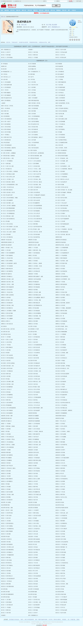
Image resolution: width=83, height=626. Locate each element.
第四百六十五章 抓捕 (6, 470)
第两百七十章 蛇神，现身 (7, 300)
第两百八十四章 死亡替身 (61, 310)
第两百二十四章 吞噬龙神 (61, 258)
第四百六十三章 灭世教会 (34, 468)
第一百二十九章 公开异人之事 (8, 176)
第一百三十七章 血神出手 (61, 182)
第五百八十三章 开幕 (33, 573)
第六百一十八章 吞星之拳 (7, 604)
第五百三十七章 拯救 (6, 533)
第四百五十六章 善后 (6, 463)
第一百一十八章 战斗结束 (34, 166)
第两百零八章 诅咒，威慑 (34, 245)
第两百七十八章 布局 (60, 305)
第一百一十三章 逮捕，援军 (62, 160)
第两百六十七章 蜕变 (6, 297)
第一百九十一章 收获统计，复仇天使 (64, 229)
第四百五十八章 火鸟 (60, 463)
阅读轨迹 (58, 10)
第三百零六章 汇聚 (5, 331)
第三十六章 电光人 (60, 92)
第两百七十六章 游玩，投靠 (7, 305)
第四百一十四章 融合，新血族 (8, 426)
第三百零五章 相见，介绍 (61, 329)
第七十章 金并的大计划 (33, 124)
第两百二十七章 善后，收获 (62, 260)
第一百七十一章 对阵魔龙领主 (8, 213)
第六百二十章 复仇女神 (61, 57)
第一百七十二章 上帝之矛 (34, 213)
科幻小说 (41, 10)
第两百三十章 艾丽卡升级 (61, 263)
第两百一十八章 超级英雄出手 (62, 252)
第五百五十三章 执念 (33, 547)
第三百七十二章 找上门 (6, 389)
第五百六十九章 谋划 (60, 560)
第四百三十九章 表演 (33, 447)
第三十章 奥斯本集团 (60, 87)
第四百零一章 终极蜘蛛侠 (61, 413)
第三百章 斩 (4, 326)
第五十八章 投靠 (32, 113)
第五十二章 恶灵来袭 (33, 108)
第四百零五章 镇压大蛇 (6, 418)
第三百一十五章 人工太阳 (7, 339)
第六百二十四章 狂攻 (33, 54)
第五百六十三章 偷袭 (60, 555)
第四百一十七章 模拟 (6, 428)
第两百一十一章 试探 (33, 247)
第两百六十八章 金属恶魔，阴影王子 (36, 297)
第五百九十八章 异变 (33, 586)
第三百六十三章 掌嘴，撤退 (7, 381)
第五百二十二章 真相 (6, 520)
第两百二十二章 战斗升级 (7, 258)
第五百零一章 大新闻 (6, 502)
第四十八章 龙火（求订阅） (7, 105)
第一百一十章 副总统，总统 (62, 158)
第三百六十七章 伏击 (33, 384)
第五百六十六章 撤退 (60, 557)
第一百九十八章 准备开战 (7, 237)
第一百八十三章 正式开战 (7, 224)
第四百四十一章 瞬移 (6, 449)
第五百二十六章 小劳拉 (33, 523)
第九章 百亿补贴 (59, 69)
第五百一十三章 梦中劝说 (7, 512)
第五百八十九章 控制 (33, 578)
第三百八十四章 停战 (6, 400)
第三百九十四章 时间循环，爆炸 (35, 407)
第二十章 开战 (31, 79)
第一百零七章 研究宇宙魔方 (62, 155)
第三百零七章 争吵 (32, 331)
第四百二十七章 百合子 (33, 436)
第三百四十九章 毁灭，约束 (34, 368)
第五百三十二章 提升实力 (34, 528)
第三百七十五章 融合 (6, 392)
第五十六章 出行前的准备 (61, 111)
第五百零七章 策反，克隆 (7, 507)
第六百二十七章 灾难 (33, 52)
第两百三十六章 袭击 (60, 268)
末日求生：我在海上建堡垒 (55, 619)
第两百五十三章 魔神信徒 (34, 284)
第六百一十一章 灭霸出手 (61, 597)
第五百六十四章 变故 (6, 557)
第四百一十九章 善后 (60, 428)
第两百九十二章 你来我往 (34, 318)
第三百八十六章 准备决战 (61, 400)
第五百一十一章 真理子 (33, 510)
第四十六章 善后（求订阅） (34, 103)
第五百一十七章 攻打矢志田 (34, 515)
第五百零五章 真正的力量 (34, 505)
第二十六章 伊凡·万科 (33, 84)
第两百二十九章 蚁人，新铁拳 (35, 263)
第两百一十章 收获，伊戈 (7, 247)
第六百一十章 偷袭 (32, 597)
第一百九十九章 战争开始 (34, 237)
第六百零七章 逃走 (32, 594)
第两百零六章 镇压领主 (61, 242)
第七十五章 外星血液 (6, 129)
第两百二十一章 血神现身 (61, 255)
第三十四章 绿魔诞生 (6, 92)
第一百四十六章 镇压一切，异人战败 (64, 189)
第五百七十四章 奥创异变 (34, 565)
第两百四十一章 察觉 (33, 273)
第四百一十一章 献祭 (6, 423)
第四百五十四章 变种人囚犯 (34, 460)
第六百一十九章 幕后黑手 (34, 604)
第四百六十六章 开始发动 (34, 470)
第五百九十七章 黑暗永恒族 (7, 586)
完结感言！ (30, 49)
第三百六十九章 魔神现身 (7, 386)
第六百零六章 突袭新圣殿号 (7, 594)
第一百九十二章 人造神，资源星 (8, 231)
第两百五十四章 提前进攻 (61, 284)
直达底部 (54, 24)
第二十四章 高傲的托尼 (61, 82)
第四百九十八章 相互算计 (7, 499)
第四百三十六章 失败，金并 (34, 444)
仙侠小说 (18, 10)
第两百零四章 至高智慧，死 (7, 242)
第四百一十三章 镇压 (60, 423)
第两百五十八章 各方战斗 (7, 289)
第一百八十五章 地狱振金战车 (62, 224)
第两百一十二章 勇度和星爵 (62, 247)
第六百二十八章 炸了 (6, 52)
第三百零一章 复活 (32, 326)
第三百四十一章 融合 (60, 360)
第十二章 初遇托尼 (60, 71)
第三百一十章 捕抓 (32, 334)
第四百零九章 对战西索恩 (34, 421)
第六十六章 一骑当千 (6, 121)
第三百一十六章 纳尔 (33, 339)
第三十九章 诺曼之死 (60, 95)
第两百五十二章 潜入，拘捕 (7, 284)
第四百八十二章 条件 (60, 484)
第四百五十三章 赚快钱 (6, 460)
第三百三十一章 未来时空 (34, 352)
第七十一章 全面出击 (60, 124)
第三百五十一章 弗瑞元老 (7, 371)
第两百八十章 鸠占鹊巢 (33, 308)
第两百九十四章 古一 (6, 321)
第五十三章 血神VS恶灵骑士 (62, 108)
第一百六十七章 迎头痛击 (61, 208)
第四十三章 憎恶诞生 (6, 100)
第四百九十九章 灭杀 (33, 499)
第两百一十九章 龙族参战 (7, 255)
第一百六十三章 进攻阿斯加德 (35, 205)
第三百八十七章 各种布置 (7, 402)
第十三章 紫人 (4, 74)
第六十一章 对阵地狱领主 (34, 116)
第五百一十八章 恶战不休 (61, 515)
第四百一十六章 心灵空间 (61, 426)
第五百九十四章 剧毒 (6, 583)
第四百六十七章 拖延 (60, 470)
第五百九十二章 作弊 (33, 581)
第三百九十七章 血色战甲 (34, 410)
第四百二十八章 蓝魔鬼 (61, 436)
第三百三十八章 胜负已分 (61, 358)
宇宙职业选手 (15, 42)
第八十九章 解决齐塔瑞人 (61, 139)
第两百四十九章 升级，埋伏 (7, 281)
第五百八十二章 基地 (6, 573)
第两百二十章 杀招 (32, 255)
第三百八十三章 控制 (60, 397)
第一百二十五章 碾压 (60, 171)
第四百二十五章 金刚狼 (61, 434)
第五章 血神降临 (32, 66)
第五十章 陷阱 (59, 105)
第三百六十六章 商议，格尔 (7, 384)
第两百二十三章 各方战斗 (34, 258)
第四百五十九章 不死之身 (7, 465)
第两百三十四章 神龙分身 (7, 268)
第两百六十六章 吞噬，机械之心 (63, 294)
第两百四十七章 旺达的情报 (34, 279)
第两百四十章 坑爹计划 (6, 273)
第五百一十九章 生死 (6, 518)
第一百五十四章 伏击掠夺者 (34, 197)
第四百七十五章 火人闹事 (34, 478)
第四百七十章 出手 (60, 473)
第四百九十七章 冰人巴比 (61, 497)
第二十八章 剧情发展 (6, 87)
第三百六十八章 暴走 (60, 384)
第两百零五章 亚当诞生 (33, 242)
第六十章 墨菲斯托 (5, 116)
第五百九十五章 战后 (33, 583)
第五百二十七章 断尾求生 (61, 523)
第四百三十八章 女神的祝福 (7, 447)
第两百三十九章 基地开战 (61, 271)
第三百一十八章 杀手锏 (6, 342)
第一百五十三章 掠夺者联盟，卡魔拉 (9, 197)
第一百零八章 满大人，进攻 (7, 158)
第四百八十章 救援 (5, 484)
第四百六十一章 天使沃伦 (61, 465)
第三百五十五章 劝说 (33, 373)
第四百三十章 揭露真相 (33, 439)
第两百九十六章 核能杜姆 (61, 321)
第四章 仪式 (4, 66)
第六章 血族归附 (59, 66)
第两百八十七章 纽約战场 (61, 313)
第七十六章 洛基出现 (33, 129)
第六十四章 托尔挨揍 (33, 118)
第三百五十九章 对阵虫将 (61, 376)
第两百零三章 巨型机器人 (61, 239)
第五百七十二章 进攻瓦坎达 (62, 562)
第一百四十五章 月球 (33, 189)
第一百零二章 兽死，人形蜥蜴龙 (8, 153)
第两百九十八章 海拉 (33, 323)
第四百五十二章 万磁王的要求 (62, 457)
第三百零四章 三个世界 (33, 329)
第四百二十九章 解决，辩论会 (8, 439)
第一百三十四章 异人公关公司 (62, 179)
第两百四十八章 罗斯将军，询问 (63, 279)
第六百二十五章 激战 (6, 54)
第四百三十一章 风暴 (60, 439)
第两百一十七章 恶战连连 (34, 252)
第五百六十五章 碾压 (33, 557)
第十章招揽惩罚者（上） (6, 71)
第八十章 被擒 (59, 132)
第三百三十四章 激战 (33, 355)
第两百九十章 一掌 (60, 315)
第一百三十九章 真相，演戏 (34, 184)
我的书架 (7, 10)
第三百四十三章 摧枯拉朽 (34, 363)
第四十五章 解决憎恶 (60, 100)
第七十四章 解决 (59, 126)
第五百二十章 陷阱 (32, 518)
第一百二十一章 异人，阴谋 (34, 168)
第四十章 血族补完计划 (6, 97)
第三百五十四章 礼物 (6, 373)
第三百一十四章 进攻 (60, 336)
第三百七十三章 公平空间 (34, 389)
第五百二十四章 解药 (60, 520)
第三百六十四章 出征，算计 (34, 381)
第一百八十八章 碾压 (60, 226)
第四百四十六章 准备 (60, 452)
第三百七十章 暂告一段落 (34, 386)
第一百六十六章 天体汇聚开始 (35, 208)
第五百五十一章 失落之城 (61, 544)
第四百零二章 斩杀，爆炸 (7, 415)
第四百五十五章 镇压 (60, 460)
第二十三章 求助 (32, 82)
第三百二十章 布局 (60, 342)
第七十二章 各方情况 (6, 126)
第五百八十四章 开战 (60, 573)
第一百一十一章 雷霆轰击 (7, 160)
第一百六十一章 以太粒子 (61, 203)
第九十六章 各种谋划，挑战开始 (8, 147)
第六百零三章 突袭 (5, 591)
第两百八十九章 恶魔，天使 (34, 315)
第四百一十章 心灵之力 (61, 421)
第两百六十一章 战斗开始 (7, 292)
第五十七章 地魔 (5, 113)
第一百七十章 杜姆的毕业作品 (62, 210)
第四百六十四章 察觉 (60, 468)
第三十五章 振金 (32, 92)
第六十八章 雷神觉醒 (60, 121)
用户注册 (78, 1)
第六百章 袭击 (4, 589)
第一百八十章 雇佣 (5, 221)
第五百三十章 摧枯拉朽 (61, 526)
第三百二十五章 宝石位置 (34, 347)
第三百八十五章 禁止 (33, 400)
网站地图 (45, 625)
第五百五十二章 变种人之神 (7, 547)
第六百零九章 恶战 (5, 597)
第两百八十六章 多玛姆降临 (34, 313)
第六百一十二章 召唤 (6, 599)
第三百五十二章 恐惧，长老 (34, 371)
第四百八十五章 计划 (60, 486)
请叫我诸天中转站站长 (14, 619)
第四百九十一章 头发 (60, 491)
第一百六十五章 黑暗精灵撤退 (8, 208)
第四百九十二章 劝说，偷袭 (7, 494)
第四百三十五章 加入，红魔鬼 (8, 444)
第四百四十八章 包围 (33, 455)
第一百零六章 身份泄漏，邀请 (35, 155)
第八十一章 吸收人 (5, 134)
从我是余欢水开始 (43, 42)
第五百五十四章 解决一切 (61, 547)
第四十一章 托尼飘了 (33, 97)
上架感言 (3, 103)
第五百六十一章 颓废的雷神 (7, 555)
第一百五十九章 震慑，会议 (7, 203)
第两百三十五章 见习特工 (34, 268)
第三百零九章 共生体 (6, 334)
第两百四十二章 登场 (60, 273)
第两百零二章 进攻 (32, 239)
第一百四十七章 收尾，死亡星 (8, 192)
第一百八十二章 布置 (60, 221)
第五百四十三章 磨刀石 (6, 539)
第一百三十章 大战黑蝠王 (34, 176)
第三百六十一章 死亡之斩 (34, 379)
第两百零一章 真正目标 (6, 239)
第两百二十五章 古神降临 (7, 260)
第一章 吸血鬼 (4, 63)
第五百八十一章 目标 (60, 570)
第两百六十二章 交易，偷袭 (34, 292)
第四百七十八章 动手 (33, 481)
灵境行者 (8, 42)
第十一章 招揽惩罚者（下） (34, 71)
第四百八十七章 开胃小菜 (34, 489)
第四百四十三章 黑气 (60, 449)
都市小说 (24, 10)
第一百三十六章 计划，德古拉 (35, 182)
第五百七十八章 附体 (60, 568)
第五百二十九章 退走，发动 (34, 526)
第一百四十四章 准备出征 (7, 189)
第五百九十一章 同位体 (6, 581)
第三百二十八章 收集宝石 (34, 350)
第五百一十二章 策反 (60, 510)
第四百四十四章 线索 (6, 452)
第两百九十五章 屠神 (33, 321)
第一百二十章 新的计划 (6, 168)
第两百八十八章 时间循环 (7, 315)
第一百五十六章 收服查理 (7, 200)
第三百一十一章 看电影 (61, 334)
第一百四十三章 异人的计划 (62, 187)
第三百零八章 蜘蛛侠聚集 (61, 331)
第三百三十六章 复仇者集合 (7, 358)
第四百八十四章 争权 (33, 486)
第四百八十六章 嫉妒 (6, 489)
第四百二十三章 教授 (6, 434)
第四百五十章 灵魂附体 (6, 457)
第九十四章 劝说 (32, 145)
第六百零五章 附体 (60, 591)
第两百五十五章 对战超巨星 (7, 287)
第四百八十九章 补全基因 (7, 491)
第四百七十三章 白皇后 (61, 476)
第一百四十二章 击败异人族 (34, 187)
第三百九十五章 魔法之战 (61, 407)
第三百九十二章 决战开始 (61, 405)
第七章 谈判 (4, 69)
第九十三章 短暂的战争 (6, 145)
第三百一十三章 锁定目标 (34, 336)
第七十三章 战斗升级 (33, 126)
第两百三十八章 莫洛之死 (34, 271)
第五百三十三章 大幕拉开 (61, 528)
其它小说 (53, 10)
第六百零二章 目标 (60, 589)
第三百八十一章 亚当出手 (7, 397)
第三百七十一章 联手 (60, 386)
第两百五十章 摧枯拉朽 (33, 281)
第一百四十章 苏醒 (60, 184)
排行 (69, 10)
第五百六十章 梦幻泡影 (61, 552)
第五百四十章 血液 (5, 536)
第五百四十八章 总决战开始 (62, 541)
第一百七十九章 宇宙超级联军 (62, 218)
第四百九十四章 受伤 (60, 494)
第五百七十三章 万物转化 (7, 565)
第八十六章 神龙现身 (60, 137)
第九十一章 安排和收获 (33, 142)
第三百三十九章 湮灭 (6, 360)
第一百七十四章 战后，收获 (7, 216)
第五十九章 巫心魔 (60, 113)
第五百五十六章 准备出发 (34, 549)
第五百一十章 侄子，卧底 (7, 510)
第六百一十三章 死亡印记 (34, 599)
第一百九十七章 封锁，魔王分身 (63, 234)
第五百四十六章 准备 (6, 541)
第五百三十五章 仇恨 (33, 531)
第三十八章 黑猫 (32, 95)
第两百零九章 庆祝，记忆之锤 (62, 245)
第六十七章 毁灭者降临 (33, 121)
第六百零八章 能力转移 (61, 594)
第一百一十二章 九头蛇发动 (34, 160)
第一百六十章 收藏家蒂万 (34, 203)
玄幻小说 (12, 10)
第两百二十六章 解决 (33, 260)
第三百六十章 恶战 (5, 379)
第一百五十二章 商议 (60, 195)
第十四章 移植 (31, 74)
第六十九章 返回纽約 (6, 124)
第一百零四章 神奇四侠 (61, 153)
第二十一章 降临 (59, 79)
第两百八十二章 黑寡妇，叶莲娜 (8, 310)
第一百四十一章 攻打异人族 (7, 187)
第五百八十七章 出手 (60, 576)
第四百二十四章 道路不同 (34, 434)
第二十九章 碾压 (32, 87)
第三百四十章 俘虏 (32, 360)
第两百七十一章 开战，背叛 (34, 300)
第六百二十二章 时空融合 (7, 57)
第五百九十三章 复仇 (60, 581)
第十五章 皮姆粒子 (60, 74)
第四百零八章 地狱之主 (6, 421)
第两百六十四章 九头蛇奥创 (7, 294)
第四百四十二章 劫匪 (33, 449)
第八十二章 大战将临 (33, 134)
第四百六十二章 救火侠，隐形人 (8, 468)
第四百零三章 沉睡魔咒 (33, 415)
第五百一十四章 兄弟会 (33, 512)
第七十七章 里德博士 (60, 129)
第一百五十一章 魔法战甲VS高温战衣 (36, 195)
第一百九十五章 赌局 (6, 234)
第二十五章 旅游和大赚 (6, 84)
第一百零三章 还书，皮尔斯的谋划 (36, 153)
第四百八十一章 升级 (33, 484)
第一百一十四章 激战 (6, 163)
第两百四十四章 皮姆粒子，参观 (35, 276)
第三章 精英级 (59, 63)
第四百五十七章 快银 (33, 463)
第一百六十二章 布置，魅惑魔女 (8, 205)
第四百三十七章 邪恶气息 (61, 444)
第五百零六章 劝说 (60, 505)
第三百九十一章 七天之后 (34, 405)
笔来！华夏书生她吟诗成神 (41, 619)
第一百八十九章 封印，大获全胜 (8, 229)
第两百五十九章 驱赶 (33, 289)
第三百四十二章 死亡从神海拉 (8, 363)
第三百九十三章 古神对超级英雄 (8, 407)
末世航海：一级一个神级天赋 (68, 619)
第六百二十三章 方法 (60, 54)
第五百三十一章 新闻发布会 (7, 528)
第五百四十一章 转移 (33, 536)
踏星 (49, 42)
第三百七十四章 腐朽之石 (61, 389)
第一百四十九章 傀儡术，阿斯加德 (63, 192)
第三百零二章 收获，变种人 (62, 326)
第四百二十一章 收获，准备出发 (35, 431)
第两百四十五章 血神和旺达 (62, 276)
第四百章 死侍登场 (32, 413)
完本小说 (64, 10)
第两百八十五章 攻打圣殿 (7, 313)
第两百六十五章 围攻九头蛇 (34, 294)
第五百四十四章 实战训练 (34, 539)
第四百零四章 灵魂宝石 (61, 415)
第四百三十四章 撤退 (60, 442)
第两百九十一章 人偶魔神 (7, 318)
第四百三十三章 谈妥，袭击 (34, 442)
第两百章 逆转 (59, 237)
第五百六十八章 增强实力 (34, 560)
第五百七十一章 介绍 (33, 562)
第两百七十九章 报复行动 (7, 308)
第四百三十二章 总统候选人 (7, 442)
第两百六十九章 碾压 (60, 297)
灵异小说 (47, 10)
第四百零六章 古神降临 (33, 418)
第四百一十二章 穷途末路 (34, 423)
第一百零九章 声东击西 (33, 158)
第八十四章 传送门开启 (6, 137)
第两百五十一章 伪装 (60, 281)
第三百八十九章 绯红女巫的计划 (63, 402)
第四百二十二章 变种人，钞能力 (63, 431)
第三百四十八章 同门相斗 (7, 368)
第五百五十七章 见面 (60, 549)
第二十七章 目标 (59, 84)
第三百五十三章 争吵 (60, 371)
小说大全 (74, 10)
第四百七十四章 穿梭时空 (7, 478)
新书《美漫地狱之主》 (54, 27)
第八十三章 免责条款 (60, 134)
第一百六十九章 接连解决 (34, 210)
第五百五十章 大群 (32, 544)
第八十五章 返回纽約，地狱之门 (35, 137)
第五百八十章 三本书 (33, 570)
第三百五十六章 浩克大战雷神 (62, 373)
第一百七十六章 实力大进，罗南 (63, 216)
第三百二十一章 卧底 (6, 344)
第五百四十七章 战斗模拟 (34, 541)
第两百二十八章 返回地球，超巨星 (9, 263)
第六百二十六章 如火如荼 (61, 52)
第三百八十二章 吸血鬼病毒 (34, 397)
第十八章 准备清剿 (60, 76)
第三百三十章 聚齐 (5, 352)
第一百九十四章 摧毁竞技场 (62, 231)
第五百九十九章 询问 (60, 586)
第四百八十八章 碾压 (60, 489)
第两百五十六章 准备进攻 (34, 287)
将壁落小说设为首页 (7, 1)
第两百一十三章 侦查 (6, 250)
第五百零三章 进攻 (60, 502)
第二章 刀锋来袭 (32, 63)
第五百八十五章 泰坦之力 (7, 576)
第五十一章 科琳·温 (5, 108)
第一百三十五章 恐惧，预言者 (8, 182)
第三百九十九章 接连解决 (7, 413)
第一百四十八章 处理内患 (34, 192)
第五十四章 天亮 (5, 111)
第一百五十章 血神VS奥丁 (7, 195)
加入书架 (48, 24)
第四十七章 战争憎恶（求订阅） (63, 103)
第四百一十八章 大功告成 (34, 428)
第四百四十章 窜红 (60, 447)
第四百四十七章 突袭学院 (7, 455)
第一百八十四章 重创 (33, 224)
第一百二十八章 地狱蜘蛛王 (62, 174)
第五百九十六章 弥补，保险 (62, 583)
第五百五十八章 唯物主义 (7, 552)
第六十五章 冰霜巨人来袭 (61, 118)
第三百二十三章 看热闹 (61, 344)
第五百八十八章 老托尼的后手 (8, 578)
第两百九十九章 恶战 (60, 323)
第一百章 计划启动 (32, 150)
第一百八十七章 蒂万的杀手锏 (35, 226)
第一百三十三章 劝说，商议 (34, 179)
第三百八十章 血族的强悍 (61, 394)
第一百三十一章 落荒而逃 (61, 176)
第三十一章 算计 (5, 90)
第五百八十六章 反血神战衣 (34, 576)
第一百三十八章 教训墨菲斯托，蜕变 (9, 184)
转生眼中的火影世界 (23, 42)
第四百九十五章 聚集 (6, 497)
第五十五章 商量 (32, 111)
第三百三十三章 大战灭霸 (7, 355)
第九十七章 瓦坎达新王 (33, 147)
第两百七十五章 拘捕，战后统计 (63, 302)
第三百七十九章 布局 (33, 394)
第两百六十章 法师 (60, 289)
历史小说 (30, 10)
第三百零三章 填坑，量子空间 (8, 329)
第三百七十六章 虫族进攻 (34, 392)
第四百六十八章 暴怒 (6, 473)
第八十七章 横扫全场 (6, 139)
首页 (2, 10)
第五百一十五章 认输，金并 (62, 512)
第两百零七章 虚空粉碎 (6, 245)
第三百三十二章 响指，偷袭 (62, 352)
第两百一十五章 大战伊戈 (61, 250)
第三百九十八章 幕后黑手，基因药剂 (64, 410)
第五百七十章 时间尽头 (6, 562)
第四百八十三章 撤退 (6, 486)
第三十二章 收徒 (32, 90)
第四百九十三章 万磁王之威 (34, 494)
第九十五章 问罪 (59, 145)
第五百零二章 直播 (32, 502)
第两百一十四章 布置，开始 (34, 250)
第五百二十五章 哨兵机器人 (7, 523)
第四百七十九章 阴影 (60, 481)
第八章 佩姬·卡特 (32, 69)
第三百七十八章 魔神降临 (7, 394)
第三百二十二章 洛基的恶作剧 (35, 344)
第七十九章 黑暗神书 (33, 132)
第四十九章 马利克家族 (33, 105)
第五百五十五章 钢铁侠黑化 (7, 549)
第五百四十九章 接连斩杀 (7, 544)
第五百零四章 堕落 (5, 505)
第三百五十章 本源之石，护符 (62, 368)
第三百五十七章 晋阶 (6, 376)
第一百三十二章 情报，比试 (7, 179)
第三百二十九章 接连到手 (61, 350)
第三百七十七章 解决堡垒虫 (62, 392)
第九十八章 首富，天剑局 (61, 147)
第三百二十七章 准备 (6, 350)
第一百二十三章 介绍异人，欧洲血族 (9, 171)
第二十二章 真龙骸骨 (6, 82)
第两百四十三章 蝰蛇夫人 (7, 276)
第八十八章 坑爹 (32, 139)
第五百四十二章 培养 (60, 536)
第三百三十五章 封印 (60, 355)
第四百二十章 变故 (5, 431)
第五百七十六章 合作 (6, 568)
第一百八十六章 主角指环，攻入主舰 (9, 226)
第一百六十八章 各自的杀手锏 (8, 210)
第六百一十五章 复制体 (6, 602)
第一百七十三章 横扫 (60, 213)
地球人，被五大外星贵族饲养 (27, 619)
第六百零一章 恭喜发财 (33, 589)
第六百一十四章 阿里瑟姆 (61, 599)
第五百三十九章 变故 (60, 533)
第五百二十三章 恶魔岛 (33, 520)
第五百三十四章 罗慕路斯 (7, 531)
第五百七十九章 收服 (6, 570)
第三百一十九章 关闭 (33, 342)
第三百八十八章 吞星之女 (34, 402)
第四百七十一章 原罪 (6, 476)
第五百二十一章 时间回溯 (61, 518)
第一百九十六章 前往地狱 (34, 234)
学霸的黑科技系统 (33, 42)
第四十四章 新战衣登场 (33, 100)
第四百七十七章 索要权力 (7, 481)
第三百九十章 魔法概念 (6, 405)
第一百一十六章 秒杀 (60, 163)
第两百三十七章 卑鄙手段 (7, 271)
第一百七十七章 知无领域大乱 (8, 218)
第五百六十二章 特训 (33, 555)
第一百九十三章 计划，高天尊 (35, 231)
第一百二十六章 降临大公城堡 (8, 174)
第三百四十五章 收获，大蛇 (7, 365)
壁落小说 (10, 5)
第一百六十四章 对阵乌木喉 (62, 205)
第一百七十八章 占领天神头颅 (35, 218)
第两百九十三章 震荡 (60, 318)
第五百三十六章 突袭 (60, 531)
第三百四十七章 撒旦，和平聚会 (63, 365)
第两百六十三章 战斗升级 (61, 292)
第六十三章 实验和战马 (6, 118)
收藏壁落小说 (18, 1)
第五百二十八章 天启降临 (7, 526)
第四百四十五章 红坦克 (33, 452)
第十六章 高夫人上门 (6, 76)
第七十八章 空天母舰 (6, 132)
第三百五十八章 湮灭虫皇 (34, 376)
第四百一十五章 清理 (33, 426)
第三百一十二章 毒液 (6, 336)
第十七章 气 (31, 76)
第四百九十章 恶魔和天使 (34, 491)
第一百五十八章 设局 (60, 200)
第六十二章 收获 (59, 116)
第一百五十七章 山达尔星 (34, 200)
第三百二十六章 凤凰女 (61, 347)
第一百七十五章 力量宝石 (34, 216)
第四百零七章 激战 (60, 418)
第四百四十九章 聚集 (60, 455)
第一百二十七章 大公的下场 (34, 174)
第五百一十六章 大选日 (6, 515)
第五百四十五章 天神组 (61, 539)
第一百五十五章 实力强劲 (61, 197)
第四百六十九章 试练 (33, 473)
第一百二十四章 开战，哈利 (34, 171)
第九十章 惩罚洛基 (5, 142)
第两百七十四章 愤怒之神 (34, 302)
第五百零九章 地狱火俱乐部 (62, 507)
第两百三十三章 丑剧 (60, 266)
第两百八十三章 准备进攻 (34, 310)
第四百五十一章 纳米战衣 (34, 457)
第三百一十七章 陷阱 (60, 339)
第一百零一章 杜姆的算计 (61, 150)
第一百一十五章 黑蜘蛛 (33, 163)
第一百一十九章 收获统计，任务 (63, 166)
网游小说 (35, 10)
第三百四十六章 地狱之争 (34, 365)
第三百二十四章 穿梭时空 (7, 347)
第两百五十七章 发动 (60, 287)
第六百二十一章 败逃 (33, 57)
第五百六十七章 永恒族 (6, 560)
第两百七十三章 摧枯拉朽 (7, 302)
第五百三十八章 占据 (33, 533)
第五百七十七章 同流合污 (34, 568)
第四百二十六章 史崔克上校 (7, 436)
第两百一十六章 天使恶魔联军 (8, 252)
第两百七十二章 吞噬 (60, 300)
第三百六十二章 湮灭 (60, 379)
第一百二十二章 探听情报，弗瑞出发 (64, 168)
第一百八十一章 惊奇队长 (34, 221)
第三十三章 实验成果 (60, 90)
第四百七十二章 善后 (33, 476)
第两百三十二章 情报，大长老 (35, 266)
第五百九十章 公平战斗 (61, 578)
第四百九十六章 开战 (33, 497)
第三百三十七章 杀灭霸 (33, 358)
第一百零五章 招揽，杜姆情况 (8, 155)
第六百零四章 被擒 (32, 591)
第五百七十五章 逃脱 (60, 565)
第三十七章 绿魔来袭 (6, 95)
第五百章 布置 (59, 499)
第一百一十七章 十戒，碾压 (7, 166)
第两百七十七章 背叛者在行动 (35, 305)
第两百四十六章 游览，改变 (7, 279)
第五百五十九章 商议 (33, 552)
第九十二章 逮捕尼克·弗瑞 (61, 142)
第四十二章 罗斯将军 (60, 97)
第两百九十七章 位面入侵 (7, 323)
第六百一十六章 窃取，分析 (34, 602)
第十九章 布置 (4, 79)
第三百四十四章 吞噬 (60, 363)
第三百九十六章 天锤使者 (7, 410)
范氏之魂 (23, 24)
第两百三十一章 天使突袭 (7, 266)
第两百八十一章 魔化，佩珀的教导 (63, 308)
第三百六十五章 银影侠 (61, 381)
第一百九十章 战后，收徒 (34, 229)
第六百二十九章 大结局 (61, 49)
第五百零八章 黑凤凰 (33, 507)
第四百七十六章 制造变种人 (62, 478)
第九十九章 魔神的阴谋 (6, 150)
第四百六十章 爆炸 (32, 465)
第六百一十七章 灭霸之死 (61, 602)
